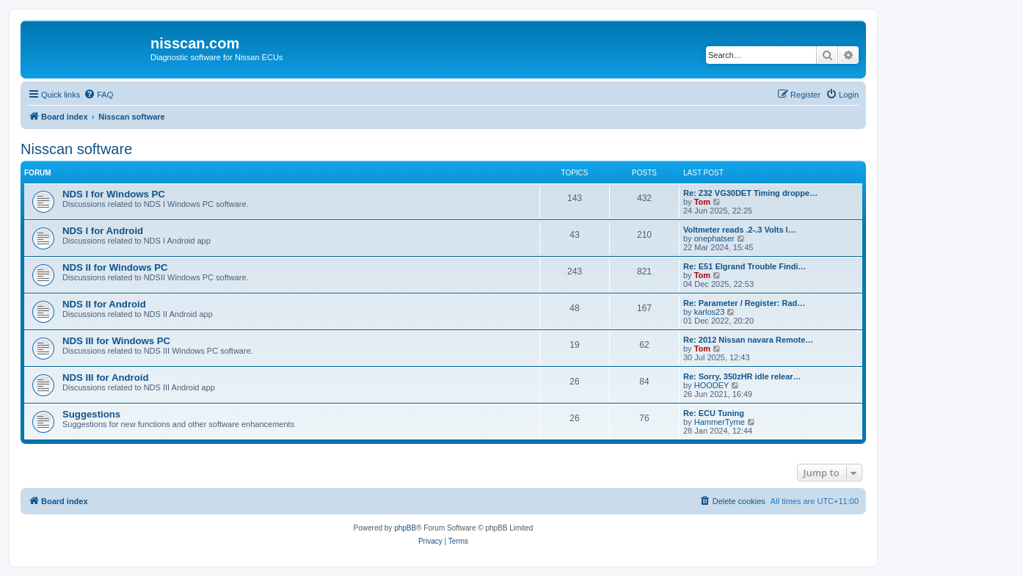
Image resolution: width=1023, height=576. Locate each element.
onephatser (714, 238)
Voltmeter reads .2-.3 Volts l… (739, 229)
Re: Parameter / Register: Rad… (744, 303)
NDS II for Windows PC (114, 267)
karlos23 (709, 311)
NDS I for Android (102, 230)
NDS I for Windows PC (113, 194)
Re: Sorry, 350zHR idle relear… (742, 376)
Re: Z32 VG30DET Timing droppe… (750, 193)
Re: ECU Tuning (713, 413)
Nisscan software (76, 149)
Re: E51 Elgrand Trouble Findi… (744, 266)
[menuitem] (98, 94)
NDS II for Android (104, 304)
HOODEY (711, 385)
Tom (702, 201)
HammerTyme (719, 422)
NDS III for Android (105, 377)
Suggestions (91, 414)
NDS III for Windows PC (116, 340)
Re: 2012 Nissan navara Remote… (748, 339)
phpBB (405, 528)
